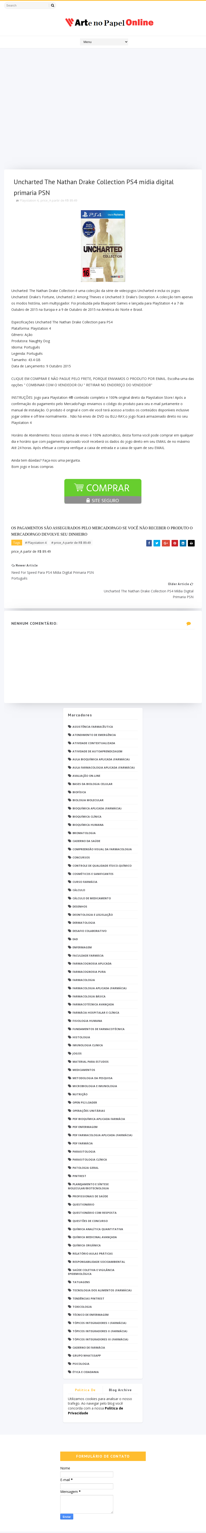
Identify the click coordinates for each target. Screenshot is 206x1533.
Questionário (83, 1186)
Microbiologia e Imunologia (95, 1068)
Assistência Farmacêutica (93, 709)
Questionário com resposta (95, 1195)
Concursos (81, 839)
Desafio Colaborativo (89, 913)
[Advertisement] (103, 110)
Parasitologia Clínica (90, 1141)
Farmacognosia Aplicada (92, 945)
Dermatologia (84, 905)
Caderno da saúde (86, 823)
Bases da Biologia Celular (93, 766)
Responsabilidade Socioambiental (99, 1244)
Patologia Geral (86, 1150)
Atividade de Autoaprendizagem (97, 733)
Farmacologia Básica (89, 978)
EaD (75, 921)
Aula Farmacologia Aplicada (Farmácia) (104, 749)
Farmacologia (84, 962)
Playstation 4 (29, 201)
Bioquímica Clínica (87, 798)
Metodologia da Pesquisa (93, 1060)
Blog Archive (120, 1372)
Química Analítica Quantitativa (98, 1211)
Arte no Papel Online (49, 1524)
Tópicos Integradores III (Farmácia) (100, 1321)
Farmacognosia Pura (89, 954)
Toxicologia (82, 1289)
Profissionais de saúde (90, 1178)
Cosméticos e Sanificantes (93, 856)
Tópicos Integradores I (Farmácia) (99, 1305)
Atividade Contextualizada (94, 725)
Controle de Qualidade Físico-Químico (102, 848)
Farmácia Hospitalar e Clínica (96, 994)
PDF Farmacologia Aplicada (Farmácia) (102, 1117)
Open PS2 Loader (85, 1084)
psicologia (81, 1346)
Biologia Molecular (88, 782)
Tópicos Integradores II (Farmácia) (100, 1313)
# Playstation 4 (36, 543)
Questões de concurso (90, 1203)
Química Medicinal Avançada (95, 1219)
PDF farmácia (83, 1125)
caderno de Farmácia (89, 1329)
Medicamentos (84, 1052)
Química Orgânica (87, 1227)
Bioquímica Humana (88, 807)
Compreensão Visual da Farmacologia (102, 831)
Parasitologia (84, 1133)
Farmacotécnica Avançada (93, 986)
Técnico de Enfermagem (91, 1297)
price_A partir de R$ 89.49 (58, 201)
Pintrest (79, 1158)
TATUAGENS (81, 1264)
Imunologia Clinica (88, 1027)
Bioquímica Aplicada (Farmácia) (97, 790)
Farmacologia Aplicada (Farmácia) (99, 970)
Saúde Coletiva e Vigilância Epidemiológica (91, 1254)
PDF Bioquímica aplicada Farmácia (99, 1101)
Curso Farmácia (85, 864)
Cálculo (79, 872)
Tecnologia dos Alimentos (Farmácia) (102, 1272)
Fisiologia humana (87, 1003)
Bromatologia (84, 815)
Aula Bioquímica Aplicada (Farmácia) (101, 741)
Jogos (77, 1035)
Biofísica (79, 774)
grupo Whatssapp (87, 1337)
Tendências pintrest (88, 1280)
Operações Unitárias (89, 1093)
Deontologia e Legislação (93, 896)
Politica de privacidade (85, 1373)
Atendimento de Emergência (94, 717)
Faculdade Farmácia (88, 937)
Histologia (81, 1019)
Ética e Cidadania (86, 1354)
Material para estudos (91, 1044)
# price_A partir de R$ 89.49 (71, 543)
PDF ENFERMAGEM (85, 1109)
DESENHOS (80, 888)
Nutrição (80, 1076)
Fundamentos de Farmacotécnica (99, 1011)
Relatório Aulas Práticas (93, 1235)
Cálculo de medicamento (92, 880)
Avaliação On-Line (86, 758)
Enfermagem (82, 929)
